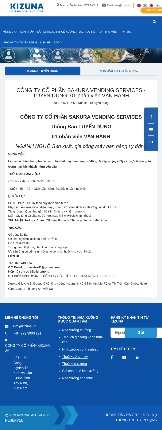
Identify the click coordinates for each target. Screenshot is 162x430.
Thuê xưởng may (75, 356)
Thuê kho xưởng (74, 364)
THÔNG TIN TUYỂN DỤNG (136, 420)
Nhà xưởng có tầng (76, 330)
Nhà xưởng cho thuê (77, 378)
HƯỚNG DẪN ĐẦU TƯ (122, 415)
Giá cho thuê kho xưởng (80, 371)
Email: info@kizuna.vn (117, 5)
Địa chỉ (62, 5)
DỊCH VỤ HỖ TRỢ (90, 31)
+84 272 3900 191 (27, 333)
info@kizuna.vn (24, 326)
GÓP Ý (57, 42)
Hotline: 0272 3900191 (85, 5)
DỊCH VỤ (150, 415)
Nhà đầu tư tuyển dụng (119, 71)
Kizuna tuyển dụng (42, 71)
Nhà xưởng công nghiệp (80, 349)
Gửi (141, 333)
